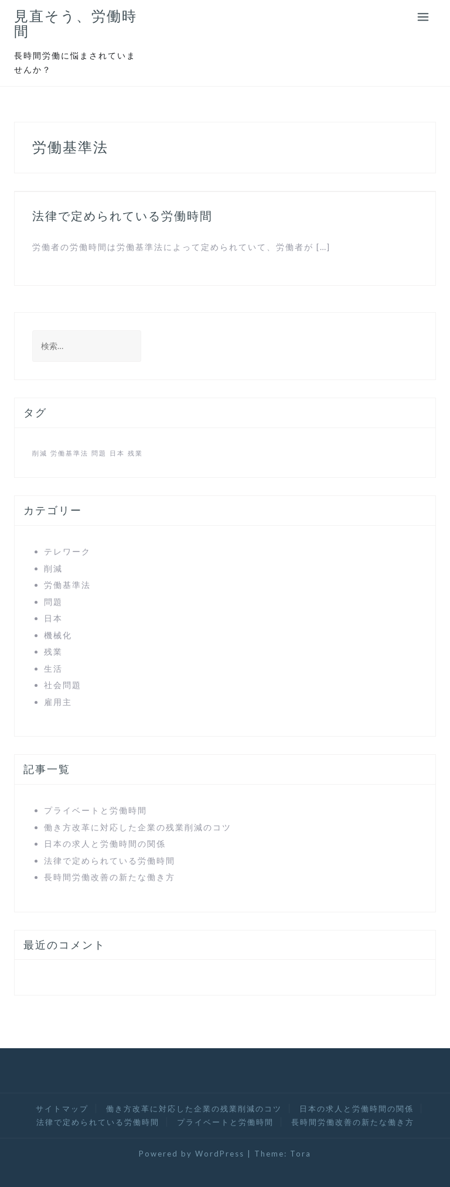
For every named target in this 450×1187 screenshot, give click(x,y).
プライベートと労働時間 (95, 810)
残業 (53, 651)
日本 (53, 618)
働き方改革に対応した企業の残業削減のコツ (137, 827)
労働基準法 (67, 585)
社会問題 (62, 685)
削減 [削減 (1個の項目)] (39, 453)
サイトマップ (62, 1108)
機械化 (58, 635)
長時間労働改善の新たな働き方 (109, 877)
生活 (53, 668)
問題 (53, 602)
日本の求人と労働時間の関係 (105, 844)
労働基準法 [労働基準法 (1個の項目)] (69, 453)
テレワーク (67, 551)
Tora (300, 1153)
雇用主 (58, 702)
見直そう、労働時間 (75, 24)
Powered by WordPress (191, 1153)
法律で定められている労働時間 (122, 216)
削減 (53, 568)
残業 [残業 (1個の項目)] (135, 453)
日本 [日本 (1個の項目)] (117, 453)
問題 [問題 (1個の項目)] (99, 453)
